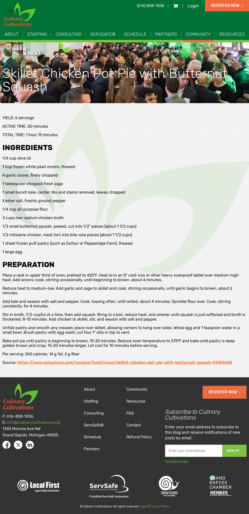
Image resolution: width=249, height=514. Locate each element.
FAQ (130, 413)
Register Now (227, 5)
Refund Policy (139, 437)
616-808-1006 (20, 416)
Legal (143, 506)
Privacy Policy (159, 506)
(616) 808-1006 (150, 5)
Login (193, 6)
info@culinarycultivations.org (33, 422)
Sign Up (234, 450)
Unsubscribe (176, 461)
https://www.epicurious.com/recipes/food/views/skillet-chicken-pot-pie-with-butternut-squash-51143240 (124, 362)
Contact (133, 425)
